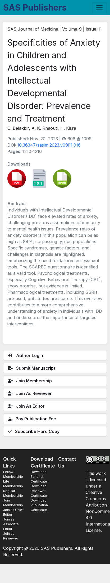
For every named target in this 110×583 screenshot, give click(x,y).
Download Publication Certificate (39, 505)
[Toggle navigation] (99, 7)
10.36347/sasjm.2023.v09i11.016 (49, 145)
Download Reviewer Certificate (39, 491)
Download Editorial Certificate (39, 476)
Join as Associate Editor (11, 524)
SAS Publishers (35, 7)
